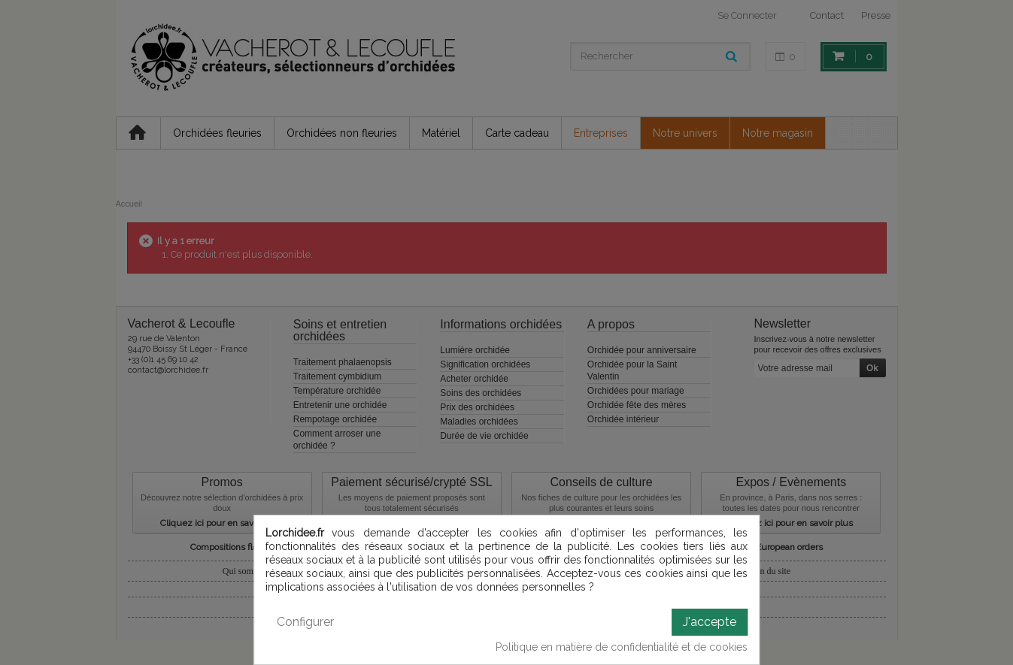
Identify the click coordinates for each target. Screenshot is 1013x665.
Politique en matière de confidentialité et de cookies (622, 647)
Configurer (305, 622)
